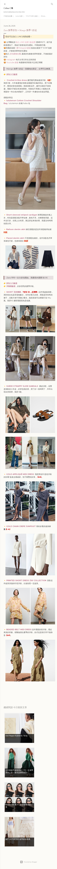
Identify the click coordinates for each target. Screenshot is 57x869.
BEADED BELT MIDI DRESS (19, 629)
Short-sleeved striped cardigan (21, 215)
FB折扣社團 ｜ (9, 16)
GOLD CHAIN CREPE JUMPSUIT (21, 526)
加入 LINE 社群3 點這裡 (25, 42)
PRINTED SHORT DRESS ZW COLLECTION (26, 580)
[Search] (52, 3)
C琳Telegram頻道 (23, 48)
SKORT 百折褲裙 (13, 292)
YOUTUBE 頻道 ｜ (33, 16)
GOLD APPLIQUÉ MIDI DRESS (20, 474)
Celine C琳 (8, 8)
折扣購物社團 (15, 54)
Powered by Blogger (28, 862)
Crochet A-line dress (17, 80)
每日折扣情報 (14, 693)
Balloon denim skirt (16, 229)
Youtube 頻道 (12, 62)
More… (43, 16)
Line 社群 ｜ (20, 16)
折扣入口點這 (11, 74)
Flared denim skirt (15, 238)
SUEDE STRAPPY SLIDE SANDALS (22, 386)
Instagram (11, 60)
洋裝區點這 (10, 286)
